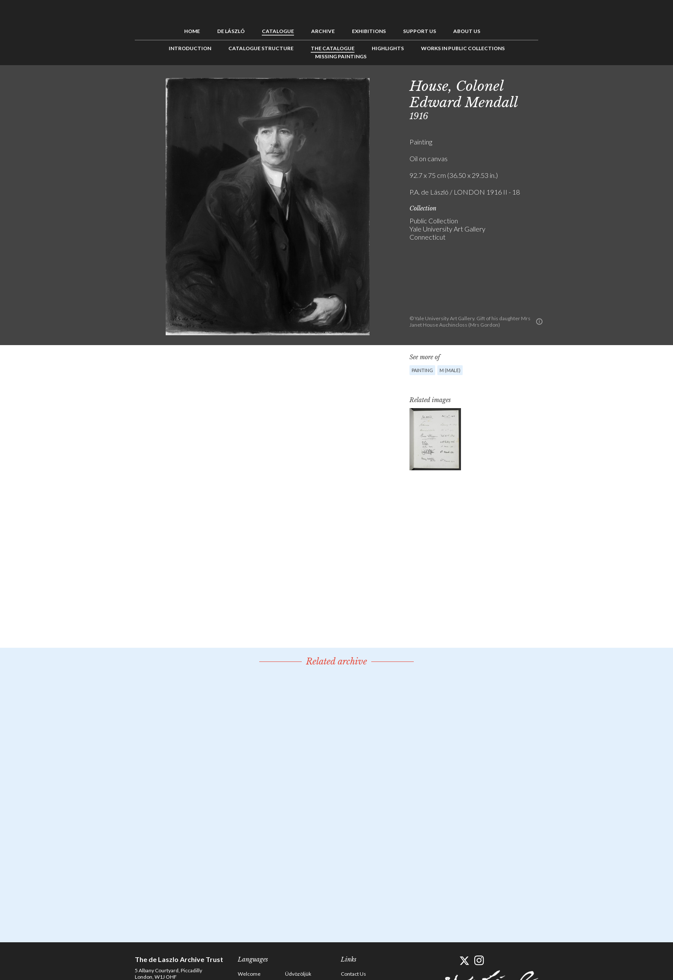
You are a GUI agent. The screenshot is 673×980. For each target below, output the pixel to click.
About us (466, 31)
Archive (323, 31)
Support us (419, 31)
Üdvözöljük (298, 974)
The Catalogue (333, 48)
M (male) (450, 370)
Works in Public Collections (463, 48)
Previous (553, 84)
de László (231, 31)
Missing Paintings (341, 56)
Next (579, 84)
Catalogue (278, 31)
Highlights (388, 48)
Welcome (249, 974)
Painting (422, 370)
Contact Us (353, 974)
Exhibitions (369, 31)
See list (566, 84)
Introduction (190, 48)
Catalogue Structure (261, 48)
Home (192, 31)
